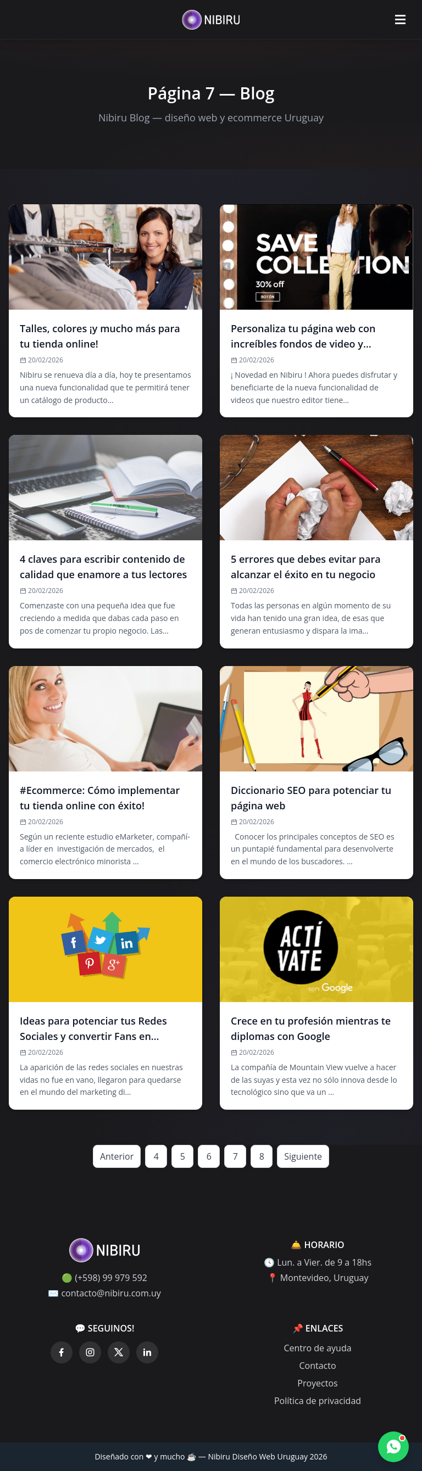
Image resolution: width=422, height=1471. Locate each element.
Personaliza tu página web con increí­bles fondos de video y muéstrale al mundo (303, 336)
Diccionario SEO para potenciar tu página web (311, 798)
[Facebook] (62, 1352)
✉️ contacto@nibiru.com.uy (104, 1293)
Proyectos (317, 1383)
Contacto (317, 1366)
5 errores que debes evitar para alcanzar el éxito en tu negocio (306, 566)
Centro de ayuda (317, 1348)
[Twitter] (119, 1352)
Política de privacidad (317, 1401)
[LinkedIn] (147, 1352)
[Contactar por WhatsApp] (393, 1446)
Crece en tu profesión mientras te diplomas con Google (311, 1028)
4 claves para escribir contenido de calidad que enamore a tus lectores (103, 566)
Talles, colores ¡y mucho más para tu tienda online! (100, 336)
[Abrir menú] (400, 19)
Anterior (117, 1156)
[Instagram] (90, 1352)
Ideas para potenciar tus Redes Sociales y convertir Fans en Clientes (93, 1029)
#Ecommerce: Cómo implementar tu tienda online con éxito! (100, 798)
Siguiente (303, 1156)
